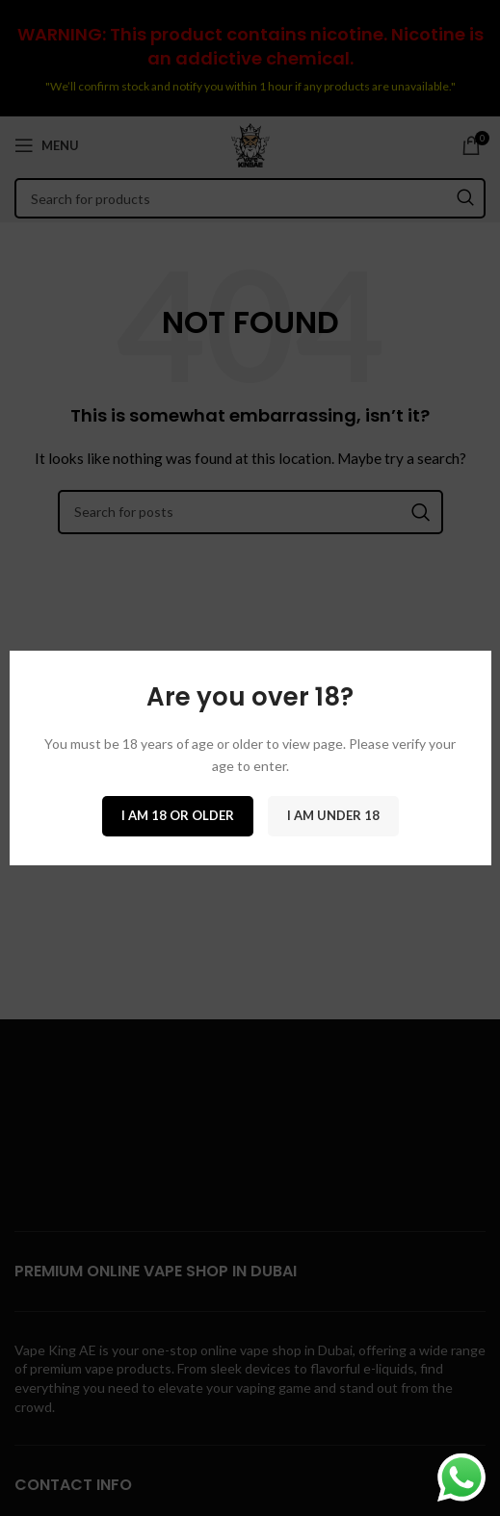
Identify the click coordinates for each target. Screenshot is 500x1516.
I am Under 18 (333, 815)
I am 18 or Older (177, 815)
